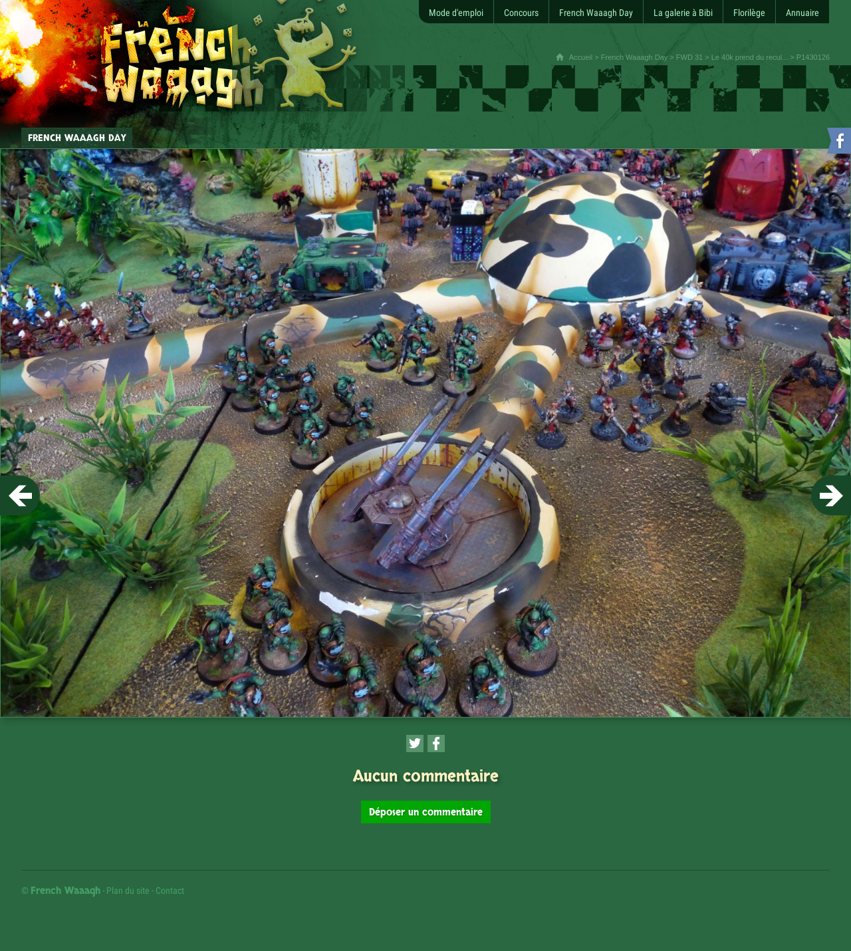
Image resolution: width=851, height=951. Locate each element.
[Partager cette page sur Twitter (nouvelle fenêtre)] (415, 743)
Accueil (580, 57)
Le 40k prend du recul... (750, 57)
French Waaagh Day (634, 57)
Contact (170, 890)
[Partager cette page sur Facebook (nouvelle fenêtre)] (436, 743)
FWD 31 (689, 57)
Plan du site (128, 890)
